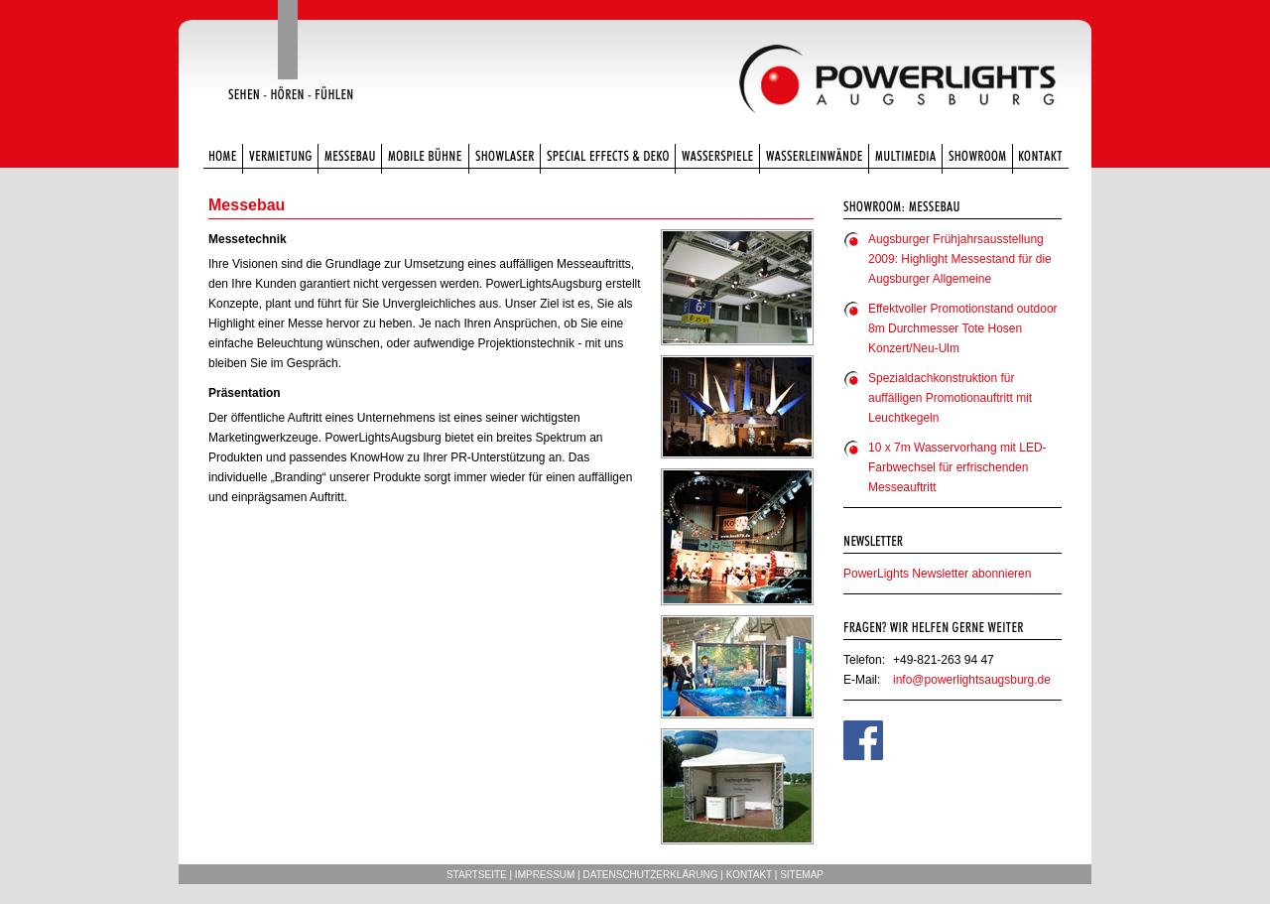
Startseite (476, 874)
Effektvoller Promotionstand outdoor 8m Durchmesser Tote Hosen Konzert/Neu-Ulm (963, 328)
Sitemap (802, 874)
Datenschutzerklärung (650, 874)
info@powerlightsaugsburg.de (972, 680)
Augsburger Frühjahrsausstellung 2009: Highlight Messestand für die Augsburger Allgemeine (960, 259)
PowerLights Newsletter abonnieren (937, 574)
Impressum (545, 874)
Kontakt (749, 874)
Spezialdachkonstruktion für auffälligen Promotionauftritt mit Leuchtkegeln (950, 398)
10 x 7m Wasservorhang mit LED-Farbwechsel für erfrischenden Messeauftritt (957, 467)
